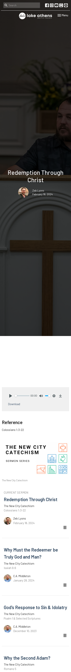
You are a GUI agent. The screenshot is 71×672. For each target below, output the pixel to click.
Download (14, 404)
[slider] (22, 396)
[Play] (11, 396)
